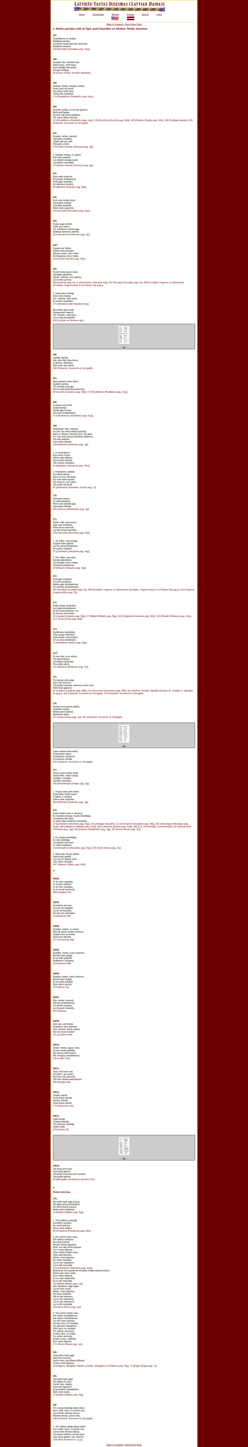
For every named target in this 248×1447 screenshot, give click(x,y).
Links (159, 14)
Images (130, 14)
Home (82, 14)
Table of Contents (114, 24)
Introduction (98, 14)
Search (145, 14)
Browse (115, 14)
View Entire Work (133, 24)
